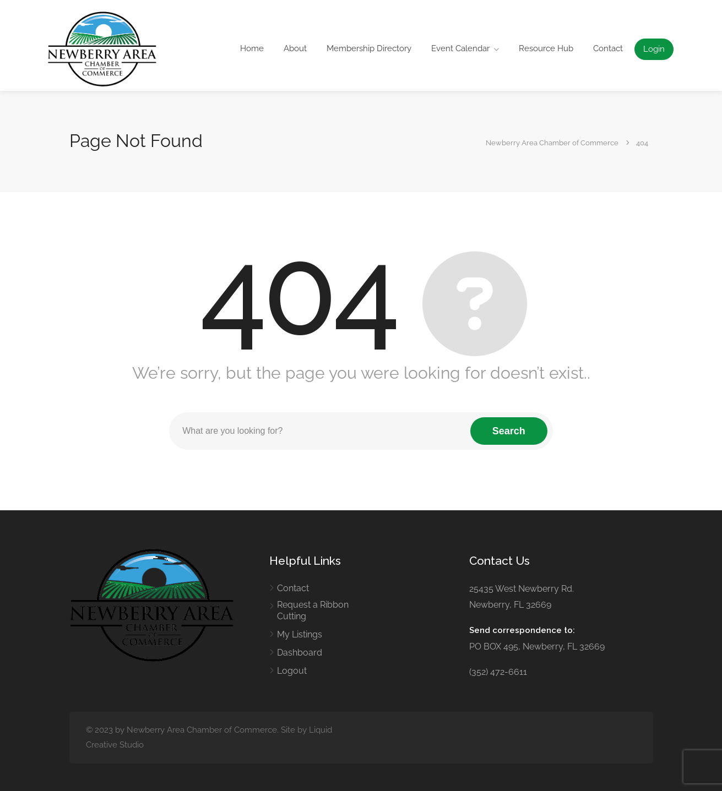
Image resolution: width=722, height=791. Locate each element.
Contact (608, 48)
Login (654, 49)
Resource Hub (546, 48)
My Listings (299, 634)
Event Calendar (460, 48)
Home (252, 48)
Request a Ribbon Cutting (313, 610)
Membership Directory (369, 48)
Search (508, 431)
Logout (292, 670)
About (295, 48)
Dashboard (299, 652)
